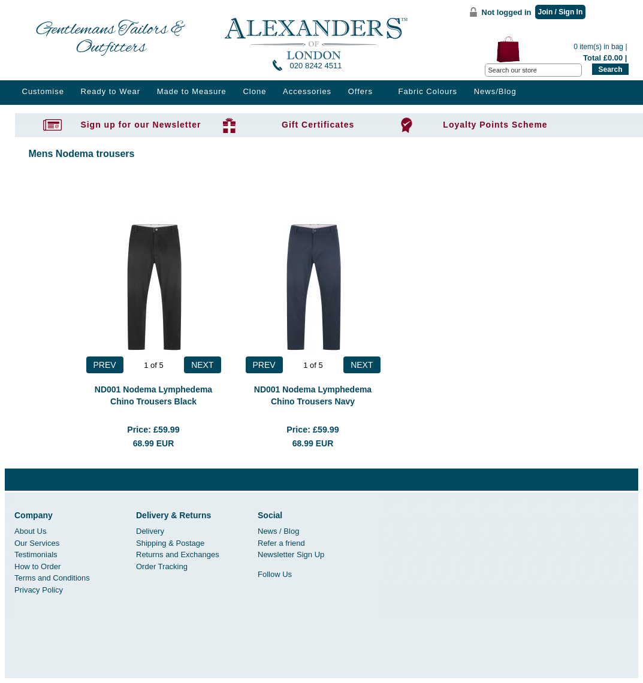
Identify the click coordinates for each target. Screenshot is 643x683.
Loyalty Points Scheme (495, 124)
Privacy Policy (38, 589)
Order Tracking (162, 566)
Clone (254, 91)
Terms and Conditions (52, 577)
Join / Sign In (560, 12)
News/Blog (495, 91)
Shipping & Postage (170, 543)
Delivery (150, 531)
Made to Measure (192, 91)
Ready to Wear (110, 91)
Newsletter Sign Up (291, 554)
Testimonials (36, 554)
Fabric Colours (428, 91)
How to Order (37, 566)
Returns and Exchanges (177, 554)
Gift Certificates (318, 124)
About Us (30, 531)
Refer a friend (281, 543)
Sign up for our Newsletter (140, 124)
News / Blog (278, 531)
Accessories (307, 91)
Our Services (36, 543)
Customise (43, 91)
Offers (360, 91)
